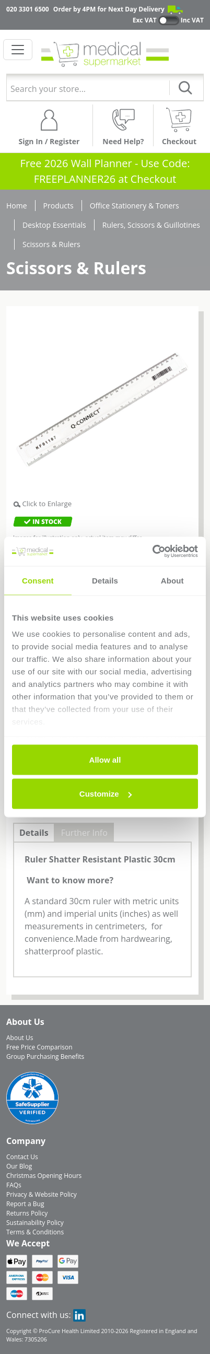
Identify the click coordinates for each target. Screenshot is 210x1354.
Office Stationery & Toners (134, 206)
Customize (105, 793)
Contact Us (22, 1156)
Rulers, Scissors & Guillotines (151, 225)
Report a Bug (25, 1203)
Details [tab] (105, 580)
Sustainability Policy (35, 1222)
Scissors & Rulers (51, 244)
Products (58, 206)
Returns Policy (27, 1213)
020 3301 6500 (27, 9)
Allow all (105, 759)
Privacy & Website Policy (41, 1194)
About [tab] (172, 580)
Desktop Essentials (54, 225)
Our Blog (19, 1166)
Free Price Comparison (39, 1047)
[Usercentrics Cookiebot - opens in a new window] (152, 551)
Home (16, 206)
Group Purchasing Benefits (45, 1056)
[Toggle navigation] (17, 49)
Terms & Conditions (35, 1232)
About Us (19, 1037)
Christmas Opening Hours (43, 1175)
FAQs (13, 1185)
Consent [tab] (38, 580)
